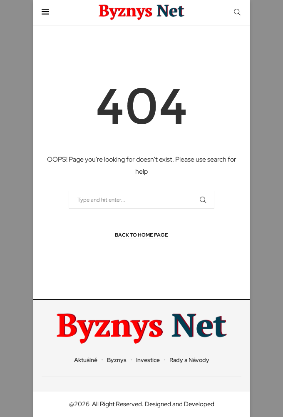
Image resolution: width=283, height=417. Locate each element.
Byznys (117, 360)
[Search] (237, 12)
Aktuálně (85, 360)
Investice (148, 360)
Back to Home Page (141, 235)
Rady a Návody (189, 360)
